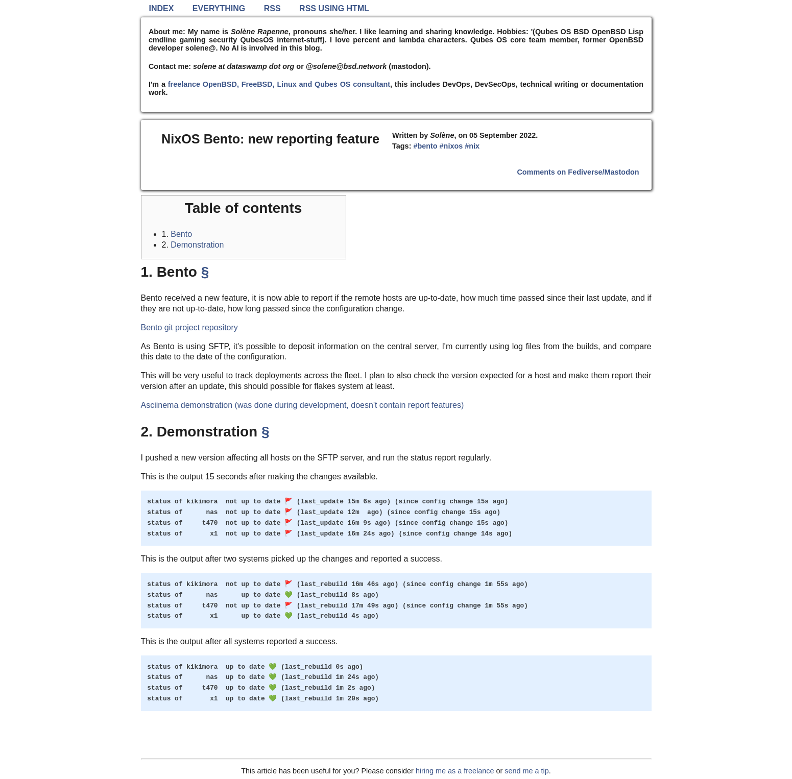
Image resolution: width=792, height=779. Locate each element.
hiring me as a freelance (455, 771)
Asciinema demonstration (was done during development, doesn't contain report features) (302, 405)
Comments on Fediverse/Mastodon (578, 172)
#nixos (451, 146)
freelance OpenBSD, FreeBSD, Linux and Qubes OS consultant (279, 84)
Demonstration (197, 244)
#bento (425, 146)
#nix (472, 146)
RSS (272, 8)
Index (161, 8)
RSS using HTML (334, 8)
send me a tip (526, 771)
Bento (181, 234)
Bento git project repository (189, 327)
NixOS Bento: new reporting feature (270, 139)
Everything (219, 8)
